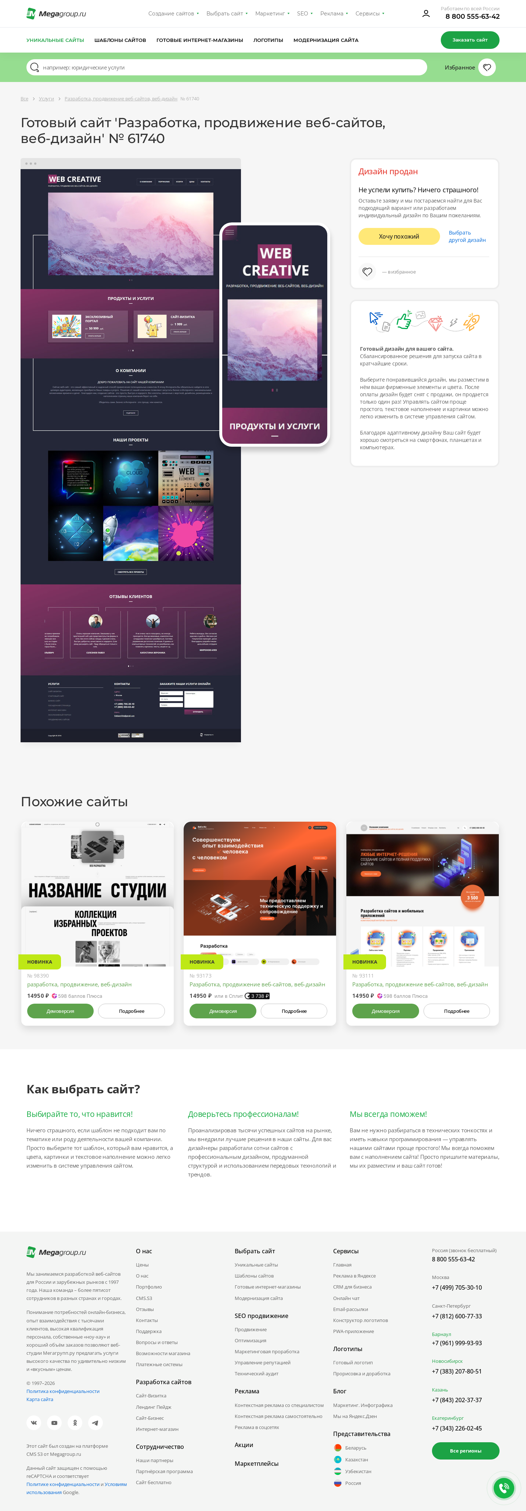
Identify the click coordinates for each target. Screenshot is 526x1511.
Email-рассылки (350, 1309)
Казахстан (350, 1459)
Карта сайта (39, 1399)
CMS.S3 (144, 1298)
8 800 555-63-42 (473, 16)
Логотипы (268, 40)
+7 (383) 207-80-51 (457, 1371)
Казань (440, 1389)
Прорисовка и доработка (361, 1373)
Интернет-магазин (157, 1429)
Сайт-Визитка (151, 1395)
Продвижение (251, 1329)
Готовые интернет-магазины (199, 40)
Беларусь (350, 1447)
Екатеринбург (448, 1418)
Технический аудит (256, 1373)
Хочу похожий (399, 236)
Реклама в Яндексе (354, 1275)
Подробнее (131, 1011)
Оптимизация (250, 1340)
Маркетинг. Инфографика (363, 1405)
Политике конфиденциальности (63, 1484)
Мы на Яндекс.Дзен (355, 1416)
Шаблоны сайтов (120, 40)
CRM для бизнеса (352, 1286)
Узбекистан (352, 1471)
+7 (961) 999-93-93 (457, 1343)
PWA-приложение (353, 1331)
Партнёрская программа (164, 1471)
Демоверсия (60, 1011)
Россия (347, 1483)
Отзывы (145, 1309)
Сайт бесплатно (154, 1482)
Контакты (147, 1320)
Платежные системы (159, 1364)
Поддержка (149, 1331)
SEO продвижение (261, 1316)
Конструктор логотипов (360, 1320)
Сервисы (368, 13)
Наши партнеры (154, 1460)
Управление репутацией (263, 1362)
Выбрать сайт (224, 13)
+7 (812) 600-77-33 (457, 1316)
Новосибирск (447, 1361)
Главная (342, 1264)
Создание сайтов (171, 13)
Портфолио (149, 1286)
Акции (244, 1445)
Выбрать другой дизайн (467, 236)
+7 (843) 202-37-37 (457, 1400)
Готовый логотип (353, 1362)
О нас (142, 1275)
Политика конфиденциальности (63, 1391)
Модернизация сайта (326, 40)
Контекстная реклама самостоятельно (279, 1416)
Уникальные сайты (55, 40)
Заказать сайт (470, 40)
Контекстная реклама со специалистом (279, 1405)
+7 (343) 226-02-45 (457, 1428)
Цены (142, 1264)
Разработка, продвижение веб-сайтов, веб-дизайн (257, 984)
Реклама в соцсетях (257, 1427)
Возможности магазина (163, 1353)
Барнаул (441, 1334)
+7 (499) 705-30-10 (457, 1287)
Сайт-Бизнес (150, 1418)
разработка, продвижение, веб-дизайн (79, 984)
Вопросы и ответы (157, 1342)
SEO (302, 13)
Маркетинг (270, 13)
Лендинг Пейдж (154, 1407)
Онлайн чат (346, 1298)
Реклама (331, 13)
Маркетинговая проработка (267, 1351)
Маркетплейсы (257, 1464)
